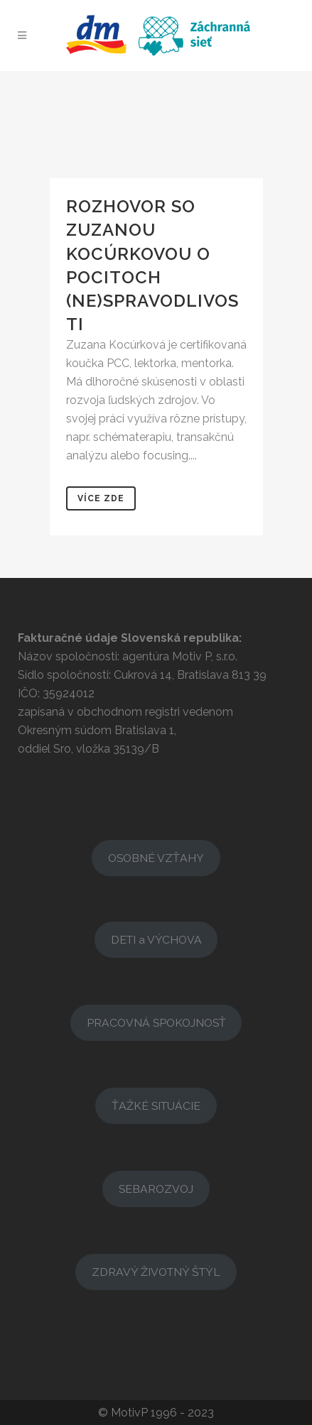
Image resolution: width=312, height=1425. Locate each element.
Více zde (100, 498)
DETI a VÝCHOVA (156, 939)
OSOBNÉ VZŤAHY (156, 858)
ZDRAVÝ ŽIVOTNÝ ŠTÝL (156, 1272)
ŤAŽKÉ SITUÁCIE (156, 1106)
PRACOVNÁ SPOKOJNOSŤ (156, 1023)
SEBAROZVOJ (156, 1189)
